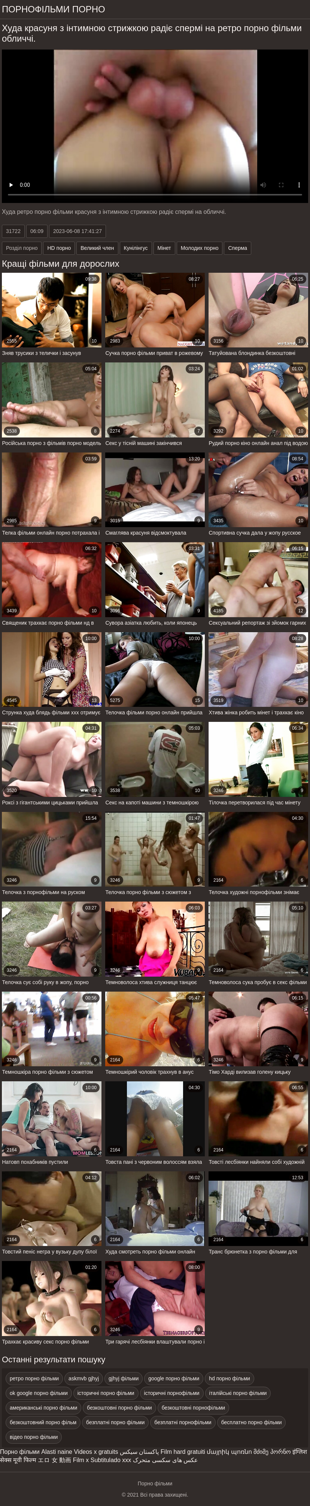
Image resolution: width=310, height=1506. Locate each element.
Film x (81, 1460)
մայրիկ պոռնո (229, 1452)
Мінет (164, 248)
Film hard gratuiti (183, 1452)
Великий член (97, 248)
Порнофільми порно (53, 9)
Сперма (237, 248)
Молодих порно (200, 248)
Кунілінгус (136, 248)
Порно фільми (20, 1452)
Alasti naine (56, 1452)
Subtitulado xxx (111, 1460)
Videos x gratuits (96, 1452)
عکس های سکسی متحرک (165, 1460)
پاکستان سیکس (139, 1452)
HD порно (59, 248)
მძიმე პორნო (272, 1452)
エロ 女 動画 (54, 1460)
